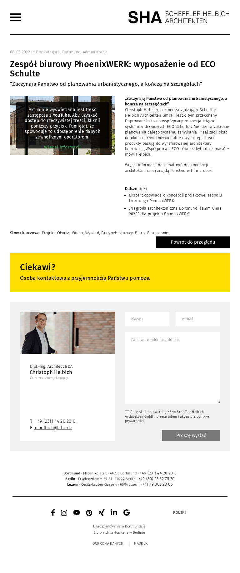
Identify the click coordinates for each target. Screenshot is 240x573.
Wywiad (92, 233)
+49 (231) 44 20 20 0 (55, 421)
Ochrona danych (107, 543)
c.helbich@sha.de (53, 427)
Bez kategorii (48, 52)
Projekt (48, 233)
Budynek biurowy (116, 233)
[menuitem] (15, 17)
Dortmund (71, 52)
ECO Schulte (178, 126)
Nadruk (141, 543)
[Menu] (15, 17)
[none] (164, 512)
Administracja (95, 52)
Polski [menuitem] (179, 513)
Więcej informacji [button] (62, 147)
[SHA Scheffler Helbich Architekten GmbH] (179, 17)
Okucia (63, 233)
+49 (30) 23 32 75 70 (156, 478)
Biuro (140, 233)
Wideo (77, 233)
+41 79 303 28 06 (157, 484)
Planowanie (157, 233)
